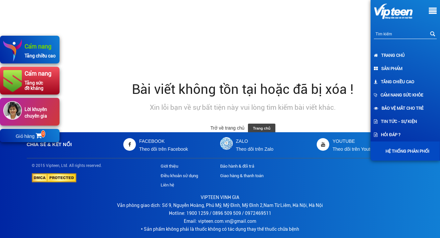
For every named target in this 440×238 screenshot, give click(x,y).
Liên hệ (167, 184)
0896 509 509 (227, 213)
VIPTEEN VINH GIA (220, 197)
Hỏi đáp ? (387, 134)
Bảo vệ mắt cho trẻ (398, 108)
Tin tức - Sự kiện (395, 121)
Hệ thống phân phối (405, 151)
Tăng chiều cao (394, 81)
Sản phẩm (388, 68)
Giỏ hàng (30, 136)
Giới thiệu (169, 166)
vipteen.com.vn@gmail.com (227, 221)
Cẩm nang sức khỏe (398, 95)
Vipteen (53, 165)
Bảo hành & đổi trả (237, 166)
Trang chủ (389, 55)
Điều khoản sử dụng (179, 175)
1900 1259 (197, 213)
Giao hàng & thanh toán (241, 175)
